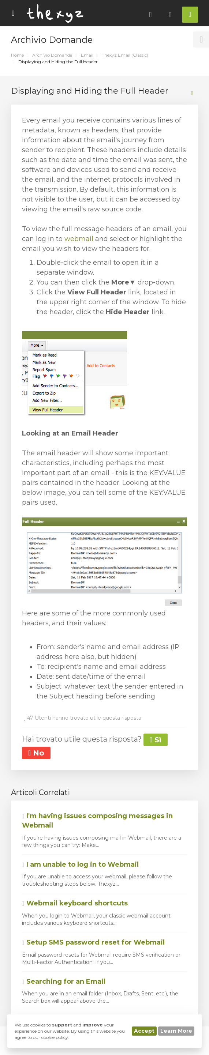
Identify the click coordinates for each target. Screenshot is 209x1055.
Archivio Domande (52, 55)
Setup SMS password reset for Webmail (93, 942)
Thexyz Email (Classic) (125, 55)
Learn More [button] (176, 1031)
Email (87, 55)
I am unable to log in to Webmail (80, 864)
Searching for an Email (63, 981)
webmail (78, 239)
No (36, 753)
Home (17, 55)
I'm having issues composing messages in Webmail (97, 820)
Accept (144, 1031)
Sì (155, 739)
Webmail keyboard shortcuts (75, 903)
